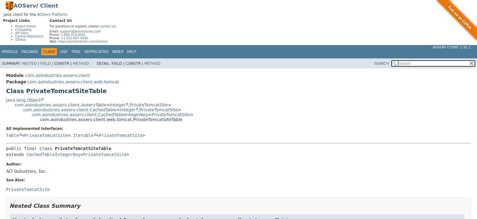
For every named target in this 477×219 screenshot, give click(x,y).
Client (49, 5)
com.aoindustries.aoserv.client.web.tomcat (73, 81)
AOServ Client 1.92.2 (452, 47)
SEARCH (381, 63)
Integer (117, 105)
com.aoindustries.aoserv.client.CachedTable (70, 109)
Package (29, 52)
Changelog (23, 29)
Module (10, 52)
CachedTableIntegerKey (53, 154)
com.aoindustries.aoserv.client (57, 75)
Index (118, 52)
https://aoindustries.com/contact (83, 41)
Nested (29, 63)
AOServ (24, 5)
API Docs (22, 33)
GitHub (20, 39)
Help (132, 52)
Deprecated (96, 52)
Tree (76, 52)
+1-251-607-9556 (74, 38)
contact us (107, 26)
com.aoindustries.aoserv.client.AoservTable (60, 105)
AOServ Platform (52, 14)
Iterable (83, 135)
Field (45, 63)
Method (81, 63)
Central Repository (29, 36)
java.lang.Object (23, 100)
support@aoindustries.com (80, 31)
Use (64, 52)
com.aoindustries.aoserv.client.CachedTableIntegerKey (90, 114)
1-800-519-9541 (73, 34)
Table (12, 135)
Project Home (25, 26)
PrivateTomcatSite (149, 105)
